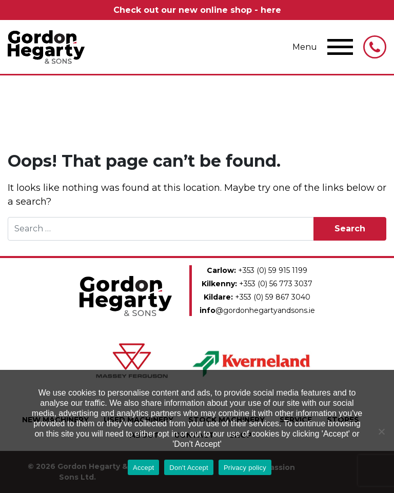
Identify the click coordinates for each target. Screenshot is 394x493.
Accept (143, 467)
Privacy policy (245, 467)
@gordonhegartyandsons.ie (257, 310)
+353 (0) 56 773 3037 (257, 283)
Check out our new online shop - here (197, 10)
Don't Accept (188, 467)
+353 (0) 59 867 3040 (257, 297)
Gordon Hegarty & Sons (46, 47)
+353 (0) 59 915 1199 (257, 270)
